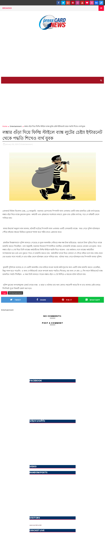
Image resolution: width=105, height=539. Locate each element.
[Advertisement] (52, 54)
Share (41, 299)
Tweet (15, 299)
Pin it (67, 299)
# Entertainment (15, 293)
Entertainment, (27, 144)
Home (4, 126)
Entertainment (16, 126)
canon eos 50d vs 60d (35, 525)
